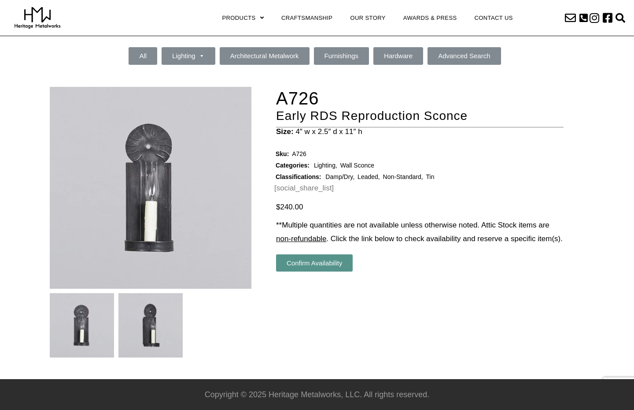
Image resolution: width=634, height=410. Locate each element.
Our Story (367, 18)
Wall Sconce (357, 165)
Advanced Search (464, 56)
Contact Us (494, 18)
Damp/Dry (339, 176)
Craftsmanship (306, 18)
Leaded (368, 176)
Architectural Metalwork (264, 56)
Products (243, 18)
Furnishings (341, 56)
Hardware (398, 56)
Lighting (188, 56)
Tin (430, 176)
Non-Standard (402, 176)
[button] (583, 18)
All (143, 56)
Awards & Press (430, 18)
